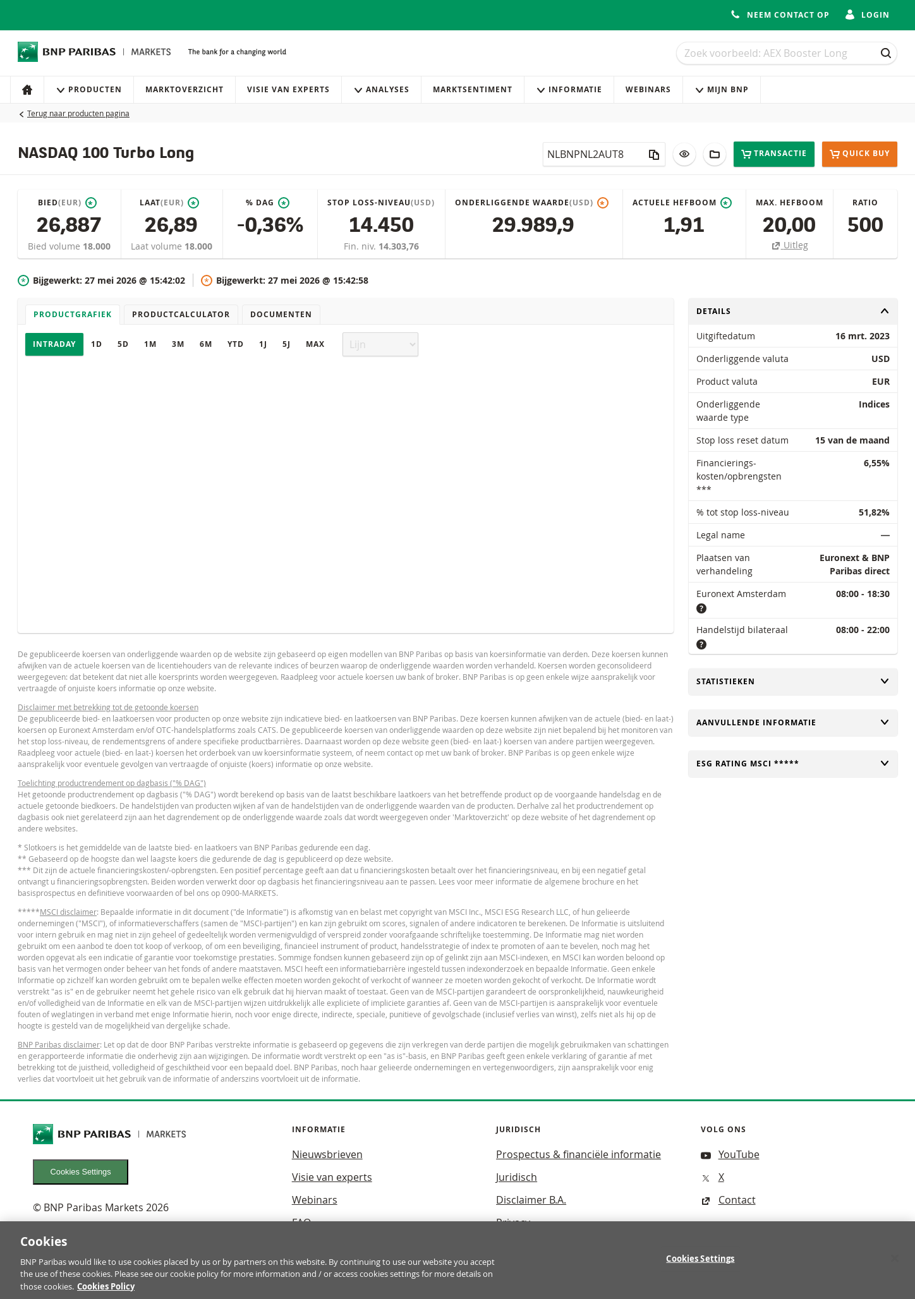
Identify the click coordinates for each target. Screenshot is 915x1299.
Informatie (569, 89)
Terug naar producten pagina (78, 113)
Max (315, 344)
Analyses (381, 89)
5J (286, 344)
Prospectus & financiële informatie (578, 1154)
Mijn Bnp (721, 89)
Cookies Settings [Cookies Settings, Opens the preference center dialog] (700, 1265)
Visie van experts (288, 89)
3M (178, 344)
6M (206, 344)
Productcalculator (181, 314)
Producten (89, 89)
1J (263, 344)
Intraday (54, 344)
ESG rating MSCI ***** (793, 763)
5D (123, 344)
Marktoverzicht (184, 89)
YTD (235, 344)
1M (150, 344)
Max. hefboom (789, 202)
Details (793, 311)
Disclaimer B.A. (531, 1200)
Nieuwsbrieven (327, 1154)
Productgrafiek (72, 314)
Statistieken (793, 681)
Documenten (281, 314)
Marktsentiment (472, 89)
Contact (728, 1199)
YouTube (730, 1154)
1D (96, 344)
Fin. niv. (361, 246)
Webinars (648, 89)
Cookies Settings (81, 1171)
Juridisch (516, 1177)
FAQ (301, 1223)
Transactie (774, 153)
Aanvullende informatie (793, 722)
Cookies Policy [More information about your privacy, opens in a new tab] (106, 1292)
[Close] (895, 1265)
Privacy (513, 1223)
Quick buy (860, 154)
